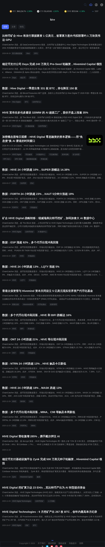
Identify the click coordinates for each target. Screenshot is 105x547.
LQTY (22, 280)
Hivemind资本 (28, 304)
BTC (26, 102)
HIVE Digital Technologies (21, 501)
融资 (38, 477)
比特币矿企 (37, 102)
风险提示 (73, 543)
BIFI (21, 329)
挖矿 (27, 525)
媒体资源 (52, 543)
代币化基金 (42, 304)
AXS (31, 401)
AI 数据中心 (40, 154)
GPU (36, 53)
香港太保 (15, 304)
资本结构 (65, 154)
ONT (14, 353)
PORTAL (23, 426)
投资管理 (53, 304)
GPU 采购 (18, 159)
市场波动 (33, 207)
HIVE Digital (16, 126)
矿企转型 (76, 154)
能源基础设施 (31, 159)
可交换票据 (53, 154)
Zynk (14, 477)
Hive (28, 53)
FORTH (15, 207)
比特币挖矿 (42, 126)
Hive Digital (16, 102)
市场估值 (44, 159)
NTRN (14, 377)
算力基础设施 (17, 53)
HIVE (14, 183)
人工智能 (51, 501)
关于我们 (41, 543)
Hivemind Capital (26, 477)
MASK (22, 401)
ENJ (32, 183)
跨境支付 (33, 78)
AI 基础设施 (29, 126)
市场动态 (31, 329)
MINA (33, 426)
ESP (13, 256)
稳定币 (22, 78)
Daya (14, 78)
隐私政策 (62, 543)
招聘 (81, 543)
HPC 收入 (7, 159)
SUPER (23, 183)
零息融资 (28, 154)
